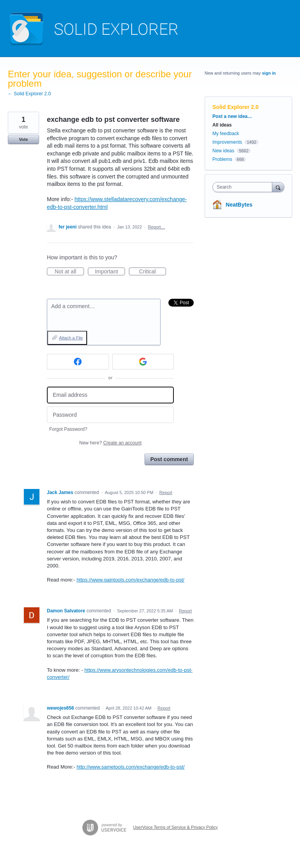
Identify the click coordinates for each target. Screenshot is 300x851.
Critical (152, 271)
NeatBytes (239, 205)
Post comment (169, 459)
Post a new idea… (232, 116)
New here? (110, 443)
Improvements (227, 142)
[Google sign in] (143, 361)
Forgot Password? (68, 429)
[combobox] (244, 187)
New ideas (223, 150)
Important (110, 271)
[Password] (110, 415)
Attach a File (71, 337)
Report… (156, 227)
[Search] (278, 187)
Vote (23, 139)
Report (165, 492)
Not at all (69, 271)
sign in (269, 73)
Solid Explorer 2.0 (235, 107)
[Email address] (110, 395)
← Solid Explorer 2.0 (29, 93)
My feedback (225, 133)
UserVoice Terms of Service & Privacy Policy (175, 827)
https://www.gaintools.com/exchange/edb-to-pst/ (130, 580)
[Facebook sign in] (78, 361)
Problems (222, 159)
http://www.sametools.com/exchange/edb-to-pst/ (131, 767)
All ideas (222, 125)
